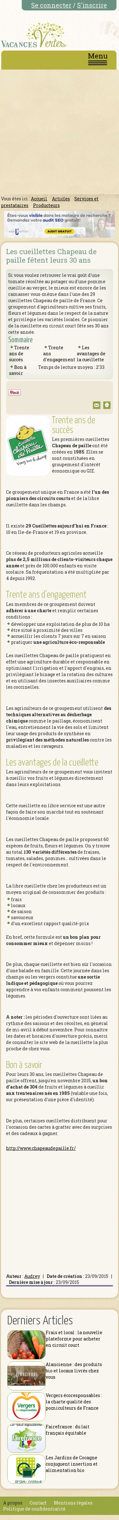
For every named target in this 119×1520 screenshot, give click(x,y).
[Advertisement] (59, 132)
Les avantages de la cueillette (91, 354)
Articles (61, 199)
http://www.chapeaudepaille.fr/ (41, 1148)
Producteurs (46, 205)
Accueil (39, 199)
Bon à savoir (17, 370)
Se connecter (51, 5)
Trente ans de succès (19, 354)
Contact (38, 1503)
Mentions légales (73, 1503)
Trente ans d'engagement (46, 595)
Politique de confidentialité (34, 1509)
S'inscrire (92, 5)
